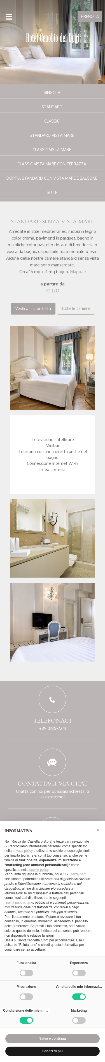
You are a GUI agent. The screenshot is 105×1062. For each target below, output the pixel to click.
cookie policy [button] (38, 870)
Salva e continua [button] (52, 1038)
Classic (52, 121)
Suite (52, 192)
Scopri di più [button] (52, 1051)
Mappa (78, 271)
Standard (51, 106)
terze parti (78, 874)
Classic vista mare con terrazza (51, 163)
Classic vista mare (51, 149)
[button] (97, 830)
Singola (52, 92)
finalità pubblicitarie (18, 902)
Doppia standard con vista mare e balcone (51, 178)
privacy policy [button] (23, 851)
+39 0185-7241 (52, 728)
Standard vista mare (52, 135)
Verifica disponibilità (33, 308)
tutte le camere (76, 308)
